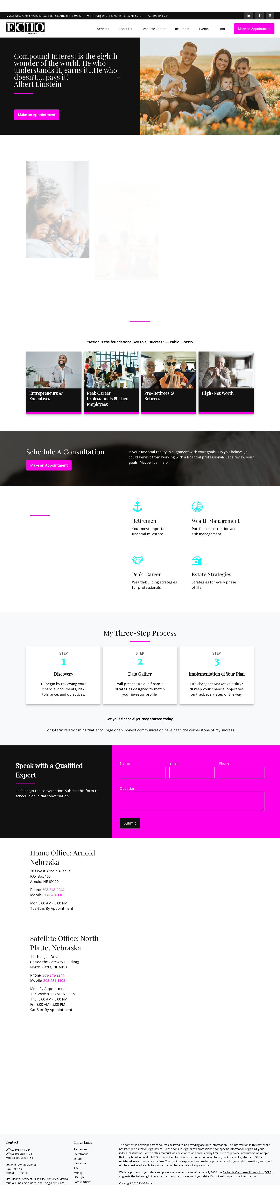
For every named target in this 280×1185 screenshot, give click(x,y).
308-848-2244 (159, 4)
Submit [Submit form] (130, 811)
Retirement (81, 1138)
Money (78, 1161)
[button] (103, 17)
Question (127, 776)
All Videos (80, 1175)
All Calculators (82, 1180)
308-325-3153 (24, 1146)
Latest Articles (83, 1170)
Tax (76, 1156)
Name (125, 751)
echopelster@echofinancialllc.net (26, 1178)
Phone (224, 751)
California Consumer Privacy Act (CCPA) (247, 1160)
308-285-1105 (23, 1142)
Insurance (80, 1152)
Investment (81, 1142)
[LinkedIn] (248, 4)
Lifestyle (79, 1166)
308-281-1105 (54, 883)
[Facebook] (259, 4)
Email (173, 751)
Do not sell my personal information (233, 1165)
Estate (78, 1147)
